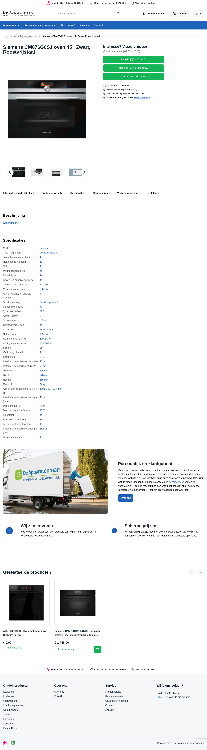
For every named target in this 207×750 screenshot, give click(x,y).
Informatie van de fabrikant (18, 193)
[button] (18, 172)
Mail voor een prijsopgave (134, 68)
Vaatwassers (10, 701)
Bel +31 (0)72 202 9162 (133, 59)
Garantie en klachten (116, 701)
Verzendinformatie (127, 193)
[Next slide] (84, 172)
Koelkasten (9, 696)
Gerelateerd (152, 193)
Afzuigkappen (10, 710)
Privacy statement (166, 743)
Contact (98, 25)
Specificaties (77, 193)
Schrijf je (161, 697)
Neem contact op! (142, 97)
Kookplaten (9, 691)
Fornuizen (8, 719)
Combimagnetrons (13, 705)
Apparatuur (11, 25)
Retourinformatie (114, 696)
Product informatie (52, 193)
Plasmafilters (10, 728)
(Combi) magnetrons (25, 36)
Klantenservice (101, 193)
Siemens (44, 248)
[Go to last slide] (10, 172)
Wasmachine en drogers (40, 25)
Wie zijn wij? (68, 25)
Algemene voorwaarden (191, 743)
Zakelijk (84, 25)
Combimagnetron (49, 252)
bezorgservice (176, 482)
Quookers (8, 723)
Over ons (125, 498)
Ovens (6, 714)
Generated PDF (11, 223)
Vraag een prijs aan (134, 76)
